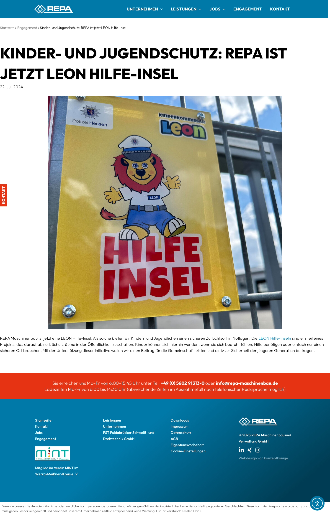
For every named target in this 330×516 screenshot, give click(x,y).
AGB (174, 438)
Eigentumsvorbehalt (187, 445)
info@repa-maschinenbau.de (247, 383)
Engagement (247, 9)
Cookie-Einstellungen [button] (188, 451)
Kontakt (280, 9)
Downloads (180, 420)
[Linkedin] (241, 450)
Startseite (7, 27)
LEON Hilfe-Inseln (274, 338)
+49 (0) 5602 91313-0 (182, 383)
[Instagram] (257, 450)
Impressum (179, 426)
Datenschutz (181, 432)
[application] (160, 9)
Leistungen (186, 9)
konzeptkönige (276, 458)
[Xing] (249, 450)
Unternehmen (145, 9)
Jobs (217, 9)
